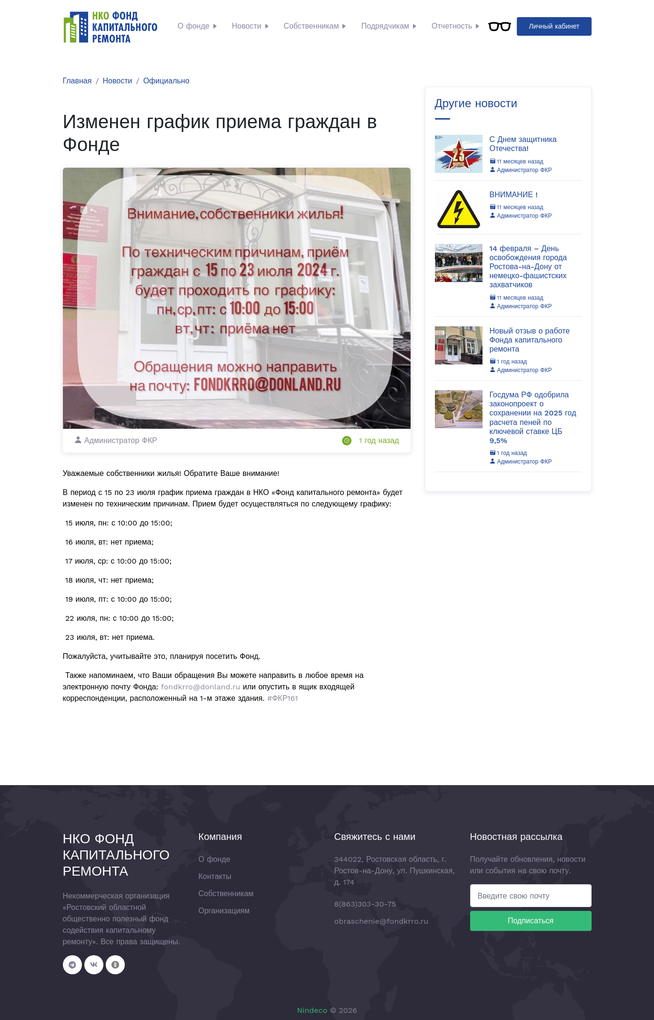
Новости (247, 25)
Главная (77, 80)
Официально (166, 80)
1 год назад (379, 440)
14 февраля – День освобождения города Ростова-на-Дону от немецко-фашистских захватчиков (528, 267)
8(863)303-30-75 (365, 904)
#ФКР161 (282, 698)
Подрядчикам (385, 25)
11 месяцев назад (516, 161)
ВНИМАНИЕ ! (514, 194)
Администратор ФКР (521, 170)
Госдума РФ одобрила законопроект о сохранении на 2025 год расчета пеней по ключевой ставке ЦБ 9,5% (533, 417)
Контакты (215, 876)
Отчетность (452, 25)
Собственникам (311, 25)
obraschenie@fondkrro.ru (381, 921)
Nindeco (312, 1010)
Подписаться (530, 920)
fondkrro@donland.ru (200, 686)
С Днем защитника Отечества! (523, 144)
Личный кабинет (554, 26)
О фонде (194, 25)
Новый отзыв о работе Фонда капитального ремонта (530, 339)
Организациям (224, 910)
